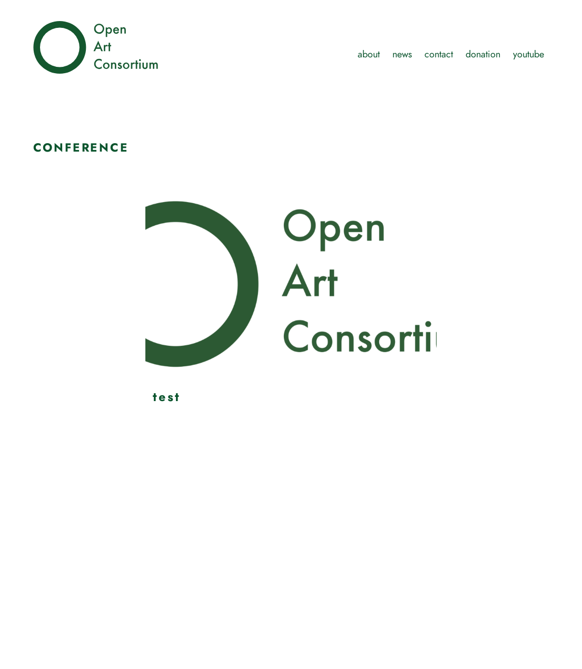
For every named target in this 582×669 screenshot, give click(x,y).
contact (439, 54)
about (369, 54)
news (402, 54)
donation (483, 54)
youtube (528, 54)
